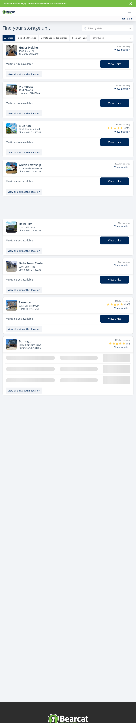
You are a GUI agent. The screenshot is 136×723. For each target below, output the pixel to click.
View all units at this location (24, 69)
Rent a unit (127, 18)
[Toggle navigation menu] (130, 12)
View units (114, 59)
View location (122, 44)
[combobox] (107, 23)
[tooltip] (27, 33)
